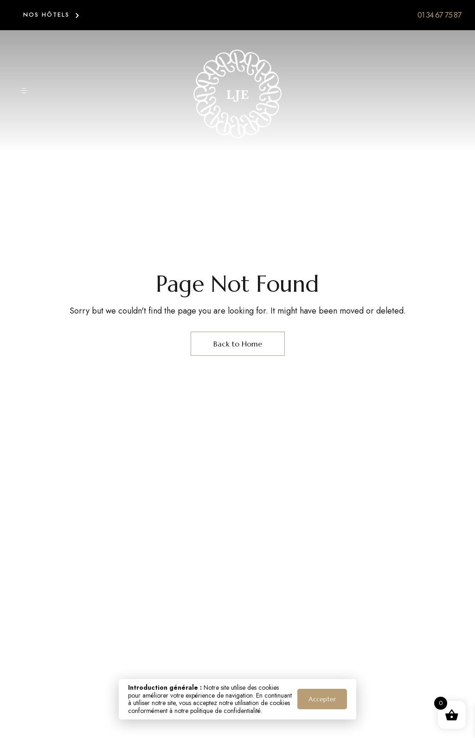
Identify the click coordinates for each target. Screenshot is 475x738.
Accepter (322, 699)
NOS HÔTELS (46, 14)
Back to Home (237, 343)
